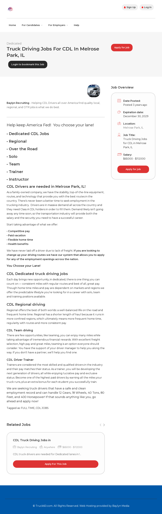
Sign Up (130, 7)
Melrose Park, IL (133, 127)
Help (76, 25)
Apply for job (121, 47)
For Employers (56, 25)
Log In (147, 7)
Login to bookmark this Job (27, 64)
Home (12, 25)
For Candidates (31, 25)
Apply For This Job (56, 464)
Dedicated (14, 43)
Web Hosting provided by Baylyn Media (104, 505)
